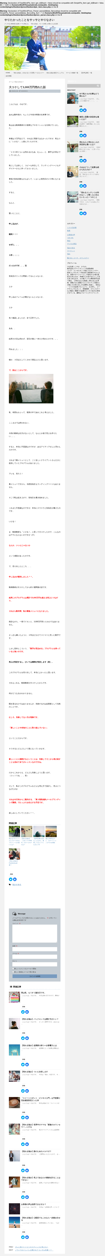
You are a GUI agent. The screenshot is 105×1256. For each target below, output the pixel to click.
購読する (72, 81)
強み (68, 254)
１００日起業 (72, 228)
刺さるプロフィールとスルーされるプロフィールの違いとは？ (14, 841)
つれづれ (70, 238)
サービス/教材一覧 (72, 73)
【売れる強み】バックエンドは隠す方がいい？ (40, 1019)
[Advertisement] (84, 309)
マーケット (71, 251)
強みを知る (16, 885)
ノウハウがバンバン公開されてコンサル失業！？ (34, 1250)
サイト (14, 961)
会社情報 (8, 76)
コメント (16, 923)
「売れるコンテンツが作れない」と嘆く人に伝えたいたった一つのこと (89, 195)
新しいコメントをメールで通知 (25, 969)
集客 (68, 231)
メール (15, 953)
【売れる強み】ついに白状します (34, 1072)
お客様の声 (71, 235)
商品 (68, 241)
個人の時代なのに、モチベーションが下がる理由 (51, 840)
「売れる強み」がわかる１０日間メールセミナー (28, 73)
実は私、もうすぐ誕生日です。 (33, 993)
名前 (14, 946)
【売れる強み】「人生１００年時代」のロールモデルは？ (26, 841)
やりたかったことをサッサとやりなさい (29, 19)
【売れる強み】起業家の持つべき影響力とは (40, 1045)
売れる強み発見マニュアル (55, 73)
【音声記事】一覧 (86, 73)
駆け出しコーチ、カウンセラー (78, 258)
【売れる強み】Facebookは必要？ (13, 863)
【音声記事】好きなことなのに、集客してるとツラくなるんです (38, 841)
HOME (8, 73)
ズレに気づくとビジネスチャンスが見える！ (31, 1247)
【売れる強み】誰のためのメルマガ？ (36, 1151)
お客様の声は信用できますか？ (33, 1204)
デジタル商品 (72, 244)
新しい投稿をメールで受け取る (25, 972)
